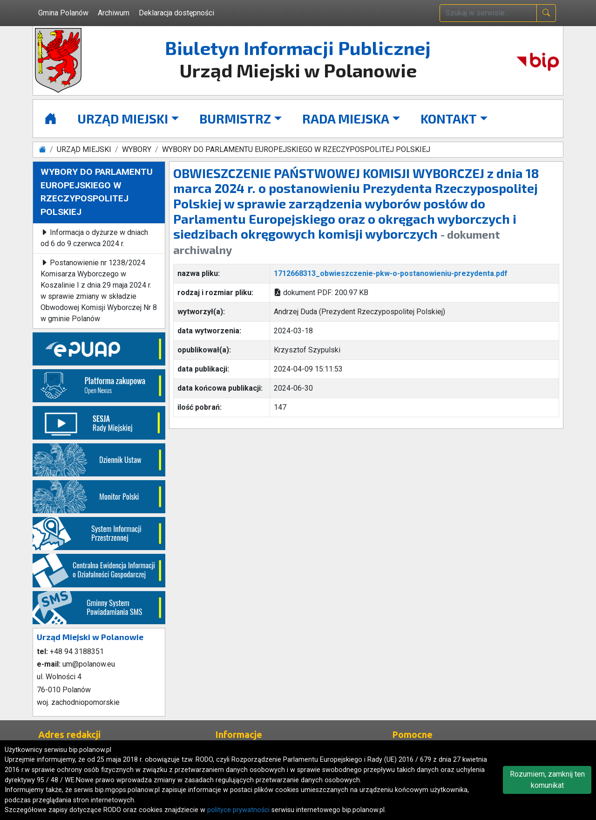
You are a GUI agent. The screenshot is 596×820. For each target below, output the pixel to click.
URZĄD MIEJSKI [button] (122, 118)
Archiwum (113, 12)
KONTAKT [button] (448, 118)
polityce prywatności (238, 810)
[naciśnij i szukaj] (546, 13)
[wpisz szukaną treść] (488, 13)
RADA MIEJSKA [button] (345, 118)
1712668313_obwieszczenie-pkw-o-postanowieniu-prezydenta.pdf (391, 273)
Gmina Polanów (63, 12)
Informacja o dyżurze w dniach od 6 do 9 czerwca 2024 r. (94, 238)
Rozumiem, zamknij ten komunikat (547, 780)
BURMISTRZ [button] (235, 118)
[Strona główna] (50, 118)
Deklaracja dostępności (176, 12)
